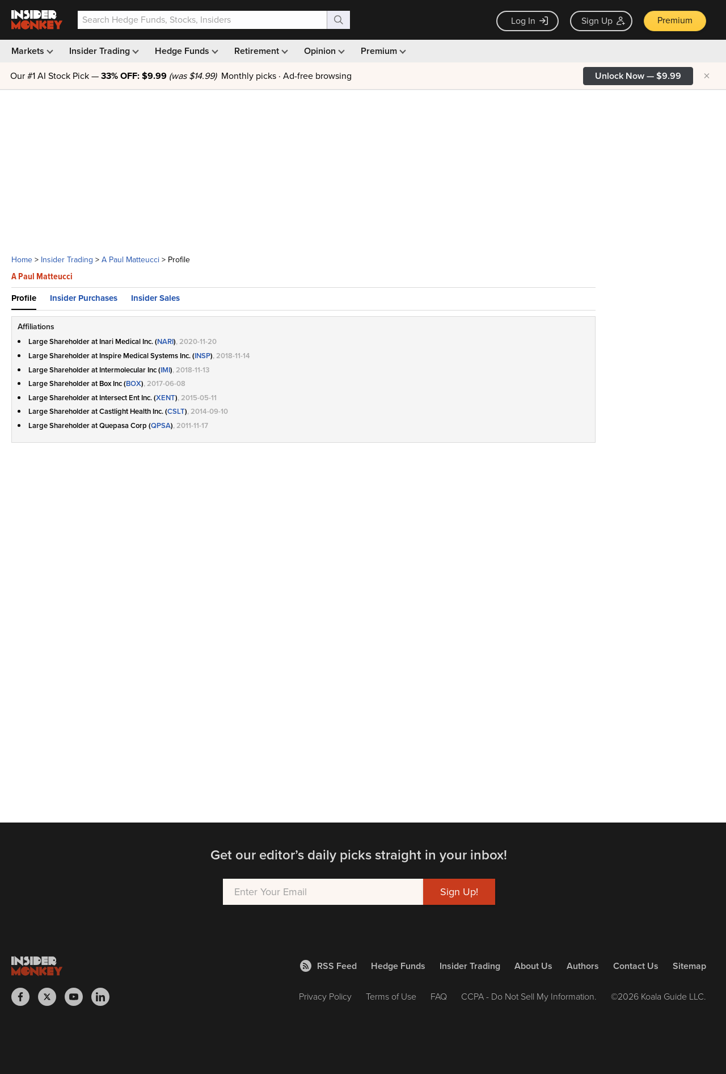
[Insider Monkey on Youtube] (78, 997)
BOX (133, 383)
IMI (165, 369)
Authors (583, 965)
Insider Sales (155, 298)
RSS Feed (328, 965)
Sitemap (689, 965)
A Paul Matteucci (130, 260)
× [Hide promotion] (706, 76)
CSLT (176, 411)
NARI (165, 341)
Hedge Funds (185, 50)
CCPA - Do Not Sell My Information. (529, 996)
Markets (31, 50)
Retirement (260, 50)
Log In (529, 20)
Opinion (323, 50)
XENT (165, 397)
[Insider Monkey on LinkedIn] (104, 997)
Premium (675, 20)
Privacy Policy (325, 996)
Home (21, 260)
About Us (533, 965)
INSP (202, 355)
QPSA (161, 425)
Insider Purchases (83, 298)
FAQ (438, 996)
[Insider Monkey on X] (51, 997)
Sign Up (603, 20)
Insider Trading (103, 50)
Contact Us (636, 965)
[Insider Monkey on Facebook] (24, 997)
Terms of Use (391, 996)
